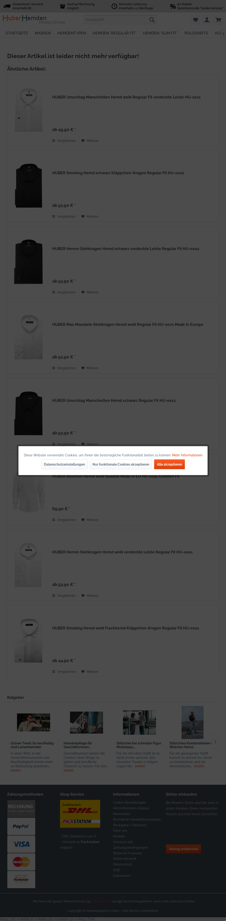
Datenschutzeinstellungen (64, 464)
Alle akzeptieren (169, 464)
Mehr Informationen (187, 455)
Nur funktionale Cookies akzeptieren (120, 464)
